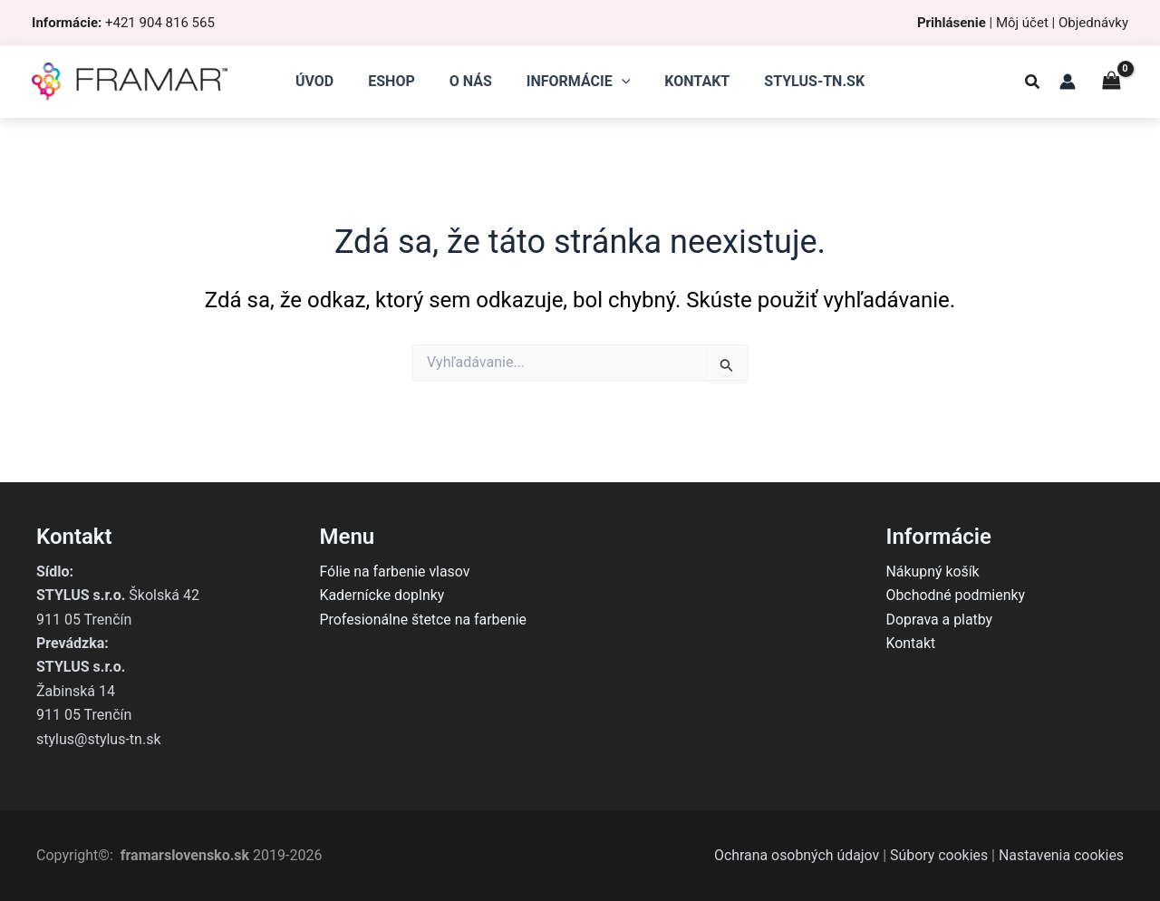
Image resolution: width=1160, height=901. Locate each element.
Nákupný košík (933, 571)
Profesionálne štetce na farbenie (424, 619)
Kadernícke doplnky (383, 595)
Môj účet (1022, 23)
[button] (1033, 83)
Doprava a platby (940, 619)
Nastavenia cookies (1061, 855)
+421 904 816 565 (160, 23)
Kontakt (911, 643)
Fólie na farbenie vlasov (395, 571)
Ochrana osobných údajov (794, 855)
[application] (619, 81)
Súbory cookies (937, 855)
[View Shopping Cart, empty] (1111, 81)
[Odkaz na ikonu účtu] (1067, 81)
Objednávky (1093, 23)
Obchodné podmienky (956, 595)
